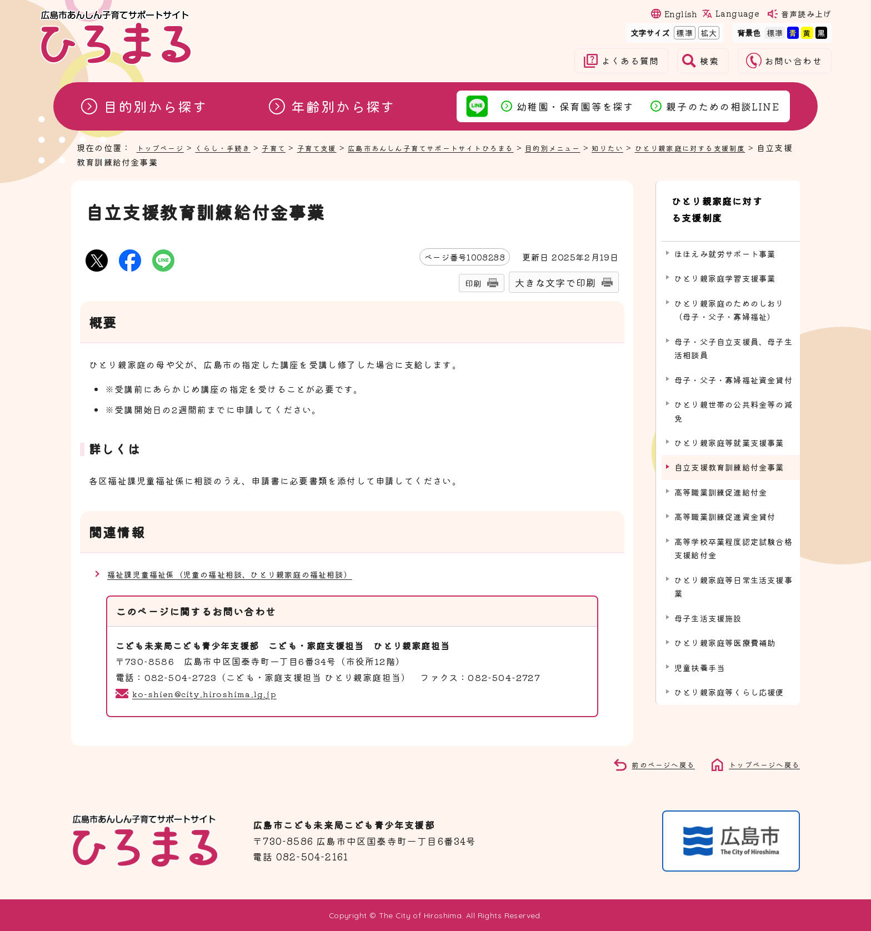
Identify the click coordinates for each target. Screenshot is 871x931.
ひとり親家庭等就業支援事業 (729, 433)
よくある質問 (630, 60)
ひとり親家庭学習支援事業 (724, 268)
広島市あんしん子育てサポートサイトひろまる (465, 147)
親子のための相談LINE (722, 106)
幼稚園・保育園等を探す (575, 106)
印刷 (473, 283)
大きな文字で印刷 (555, 282)
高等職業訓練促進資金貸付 (724, 507)
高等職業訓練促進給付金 (720, 482)
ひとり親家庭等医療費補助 (724, 633)
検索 (709, 60)
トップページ (164, 147)
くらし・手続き (233, 147)
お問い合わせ (793, 60)
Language (737, 13)
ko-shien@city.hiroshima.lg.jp (209, 693)
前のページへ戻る (651, 764)
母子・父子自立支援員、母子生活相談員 (733, 338)
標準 (683, 32)
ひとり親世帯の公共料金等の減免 (733, 401)
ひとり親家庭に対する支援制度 (727, 204)
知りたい (664, 147)
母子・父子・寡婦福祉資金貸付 (733, 370)
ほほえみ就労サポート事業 (724, 243)
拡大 (707, 32)
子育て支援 (337, 147)
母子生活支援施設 (708, 608)
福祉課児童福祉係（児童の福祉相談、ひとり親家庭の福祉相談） (245, 573)
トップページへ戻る (759, 764)
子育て (289, 147)
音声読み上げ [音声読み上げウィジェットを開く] (806, 13)
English (681, 13)
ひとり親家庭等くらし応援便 (729, 682)
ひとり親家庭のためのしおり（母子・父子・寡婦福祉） (729, 299)
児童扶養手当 (699, 658)
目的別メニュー (603, 147)
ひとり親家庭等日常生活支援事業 (733, 576)
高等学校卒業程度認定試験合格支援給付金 (733, 538)
